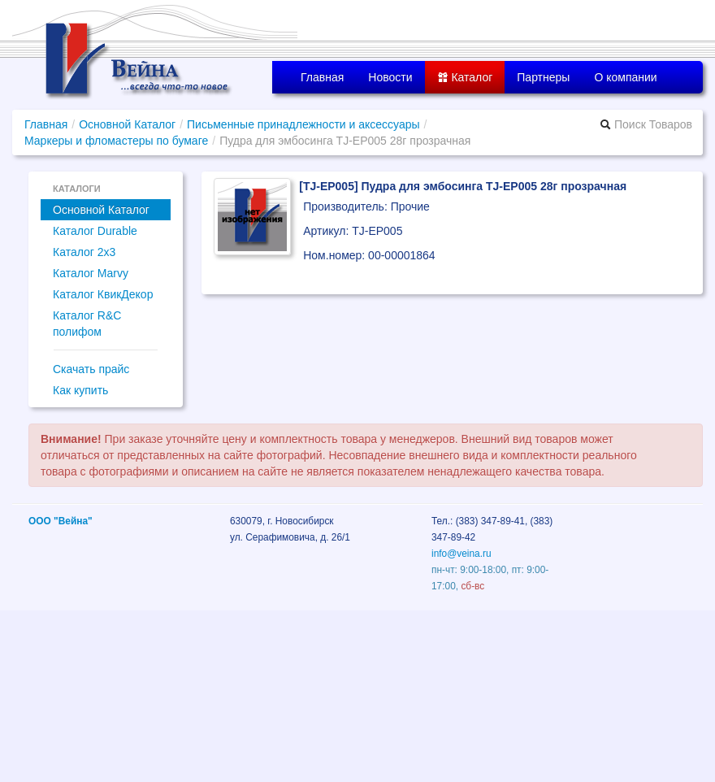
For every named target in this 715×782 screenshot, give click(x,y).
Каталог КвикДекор (103, 294)
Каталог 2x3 (84, 251)
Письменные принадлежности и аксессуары (303, 124)
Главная (322, 77)
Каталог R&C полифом (87, 323)
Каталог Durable (95, 230)
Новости (390, 77)
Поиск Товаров (646, 124)
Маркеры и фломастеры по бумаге (116, 140)
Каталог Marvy (90, 273)
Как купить (80, 390)
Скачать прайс (91, 369)
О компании (625, 77)
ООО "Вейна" (60, 521)
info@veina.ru (461, 553)
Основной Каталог (127, 124)
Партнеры (543, 77)
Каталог (465, 77)
